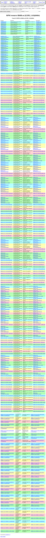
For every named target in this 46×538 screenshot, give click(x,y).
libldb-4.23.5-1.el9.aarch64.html (6, 231)
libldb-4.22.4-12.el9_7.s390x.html (7, 333)
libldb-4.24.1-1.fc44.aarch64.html (7, 82)
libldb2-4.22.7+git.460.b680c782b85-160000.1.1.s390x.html (7, 450)
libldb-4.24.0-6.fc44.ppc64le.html (7, 95)
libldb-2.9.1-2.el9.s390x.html (6, 380)
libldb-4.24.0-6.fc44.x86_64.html (6, 104)
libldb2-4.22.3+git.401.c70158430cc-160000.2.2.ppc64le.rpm (37, 499)
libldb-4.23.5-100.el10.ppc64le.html (5, 189)
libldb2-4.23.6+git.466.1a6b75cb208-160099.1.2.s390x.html (7, 421)
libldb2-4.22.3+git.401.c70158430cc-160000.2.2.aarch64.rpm (37, 496)
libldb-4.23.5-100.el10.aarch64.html (5, 185)
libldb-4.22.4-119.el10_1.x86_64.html (5, 293)
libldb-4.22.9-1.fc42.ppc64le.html (7, 280)
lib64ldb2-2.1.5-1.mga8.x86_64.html (4, 66)
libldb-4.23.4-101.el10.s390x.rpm (39, 251)
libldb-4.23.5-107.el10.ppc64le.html (5, 122)
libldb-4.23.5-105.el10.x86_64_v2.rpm (37, 160)
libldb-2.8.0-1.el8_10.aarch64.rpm (39, 395)
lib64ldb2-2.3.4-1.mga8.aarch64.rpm (37, 55)
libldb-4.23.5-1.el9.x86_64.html (6, 237)
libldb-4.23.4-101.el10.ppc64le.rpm (37, 245)
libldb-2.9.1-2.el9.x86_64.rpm (38, 382)
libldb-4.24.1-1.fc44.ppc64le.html (7, 84)
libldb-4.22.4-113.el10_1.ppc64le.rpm (37, 300)
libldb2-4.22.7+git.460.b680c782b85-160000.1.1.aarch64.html (7, 444)
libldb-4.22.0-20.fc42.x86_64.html (7, 353)
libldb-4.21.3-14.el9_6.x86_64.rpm (37, 373)
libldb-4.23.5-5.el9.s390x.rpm (38, 217)
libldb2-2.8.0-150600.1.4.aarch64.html (7, 508)
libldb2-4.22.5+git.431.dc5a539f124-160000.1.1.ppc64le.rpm (37, 486)
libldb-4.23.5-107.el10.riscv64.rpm (37, 127)
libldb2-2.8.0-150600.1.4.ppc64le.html (7, 511)
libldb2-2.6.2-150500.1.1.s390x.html (7, 527)
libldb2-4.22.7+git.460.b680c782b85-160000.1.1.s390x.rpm (37, 450)
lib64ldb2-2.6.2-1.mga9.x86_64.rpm (37, 43)
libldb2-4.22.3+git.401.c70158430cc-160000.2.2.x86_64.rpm (37, 505)
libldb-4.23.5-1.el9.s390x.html (6, 235)
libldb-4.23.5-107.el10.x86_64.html (4, 133)
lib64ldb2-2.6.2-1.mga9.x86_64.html (4, 43)
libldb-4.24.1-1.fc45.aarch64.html (7, 73)
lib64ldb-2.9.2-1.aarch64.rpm (38, 31)
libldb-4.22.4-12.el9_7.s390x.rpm (39, 333)
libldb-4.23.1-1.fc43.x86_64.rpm (39, 275)
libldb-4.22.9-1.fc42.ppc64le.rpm (39, 280)
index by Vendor (20, 2)
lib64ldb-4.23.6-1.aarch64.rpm (39, 22)
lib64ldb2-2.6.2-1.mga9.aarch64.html (4, 41)
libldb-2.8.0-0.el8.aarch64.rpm (38, 404)
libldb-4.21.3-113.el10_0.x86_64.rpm (37, 362)
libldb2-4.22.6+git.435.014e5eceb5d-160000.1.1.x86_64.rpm (37, 479)
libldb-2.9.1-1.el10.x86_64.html (6, 391)
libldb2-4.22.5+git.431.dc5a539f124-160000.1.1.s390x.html (7, 489)
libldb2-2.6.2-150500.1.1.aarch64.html (7, 521)
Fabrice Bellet (2, 536)
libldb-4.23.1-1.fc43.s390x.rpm (38, 273)
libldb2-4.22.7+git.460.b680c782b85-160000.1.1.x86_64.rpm (37, 454)
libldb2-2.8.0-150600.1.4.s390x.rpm (37, 514)
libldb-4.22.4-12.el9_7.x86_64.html (4, 336)
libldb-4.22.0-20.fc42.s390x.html (6, 351)
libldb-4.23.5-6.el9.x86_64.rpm (38, 211)
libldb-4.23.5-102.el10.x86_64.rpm (37, 178)
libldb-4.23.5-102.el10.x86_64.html (4, 178)
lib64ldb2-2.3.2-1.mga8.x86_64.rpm (37, 61)
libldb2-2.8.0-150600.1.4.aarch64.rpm (37, 508)
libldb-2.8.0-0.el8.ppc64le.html (6, 406)
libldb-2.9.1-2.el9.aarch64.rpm (38, 375)
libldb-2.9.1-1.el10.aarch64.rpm (38, 384)
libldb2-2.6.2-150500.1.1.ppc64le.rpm (37, 524)
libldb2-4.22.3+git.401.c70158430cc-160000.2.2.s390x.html (7, 502)
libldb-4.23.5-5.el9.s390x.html (6, 217)
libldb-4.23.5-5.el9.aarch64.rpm (38, 213)
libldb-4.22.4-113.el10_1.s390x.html (5, 302)
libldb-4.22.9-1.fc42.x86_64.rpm (39, 284)
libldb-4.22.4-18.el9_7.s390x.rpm (39, 324)
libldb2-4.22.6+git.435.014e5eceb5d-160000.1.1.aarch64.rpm (37, 470)
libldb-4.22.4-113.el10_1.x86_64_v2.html (6, 307)
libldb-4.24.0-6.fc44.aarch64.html (7, 91)
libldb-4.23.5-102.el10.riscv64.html (4, 171)
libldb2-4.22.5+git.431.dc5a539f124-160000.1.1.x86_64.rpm (37, 492)
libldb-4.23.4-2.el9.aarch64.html (6, 260)
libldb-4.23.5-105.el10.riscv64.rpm (37, 149)
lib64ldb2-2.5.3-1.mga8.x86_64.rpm (37, 48)
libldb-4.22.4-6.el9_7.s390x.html (6, 342)
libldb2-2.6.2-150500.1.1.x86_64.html (7, 531)
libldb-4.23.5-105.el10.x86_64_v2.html (5, 160)
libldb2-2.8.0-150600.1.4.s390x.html (7, 514)
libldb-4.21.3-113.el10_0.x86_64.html (5, 362)
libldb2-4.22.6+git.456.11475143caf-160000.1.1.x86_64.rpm (37, 467)
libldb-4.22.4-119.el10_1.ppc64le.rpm (37, 289)
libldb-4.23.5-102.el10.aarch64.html (5, 162)
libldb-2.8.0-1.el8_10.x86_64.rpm (39, 402)
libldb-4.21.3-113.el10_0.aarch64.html (5, 356)
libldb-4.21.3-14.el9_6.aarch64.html (5, 367)
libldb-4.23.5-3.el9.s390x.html (6, 226)
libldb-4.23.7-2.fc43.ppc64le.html (7, 111)
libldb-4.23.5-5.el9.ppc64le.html (6, 215)
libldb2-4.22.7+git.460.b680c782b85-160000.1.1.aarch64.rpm (37, 444)
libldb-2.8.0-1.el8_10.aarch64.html (7, 395)
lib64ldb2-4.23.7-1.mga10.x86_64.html (4, 39)
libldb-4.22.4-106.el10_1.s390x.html (5, 313)
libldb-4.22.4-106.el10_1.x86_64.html (5, 316)
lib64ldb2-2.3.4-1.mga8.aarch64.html (4, 55)
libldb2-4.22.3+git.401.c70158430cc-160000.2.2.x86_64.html (7, 505)
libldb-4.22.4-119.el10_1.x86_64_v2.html (6, 296)
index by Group (5, 2)
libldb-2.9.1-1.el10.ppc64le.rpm (38, 386)
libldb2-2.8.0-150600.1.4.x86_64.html (7, 518)
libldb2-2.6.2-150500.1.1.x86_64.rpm (37, 531)
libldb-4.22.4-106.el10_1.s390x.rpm (37, 313)
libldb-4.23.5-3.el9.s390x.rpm (38, 226)
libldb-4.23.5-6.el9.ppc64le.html (6, 206)
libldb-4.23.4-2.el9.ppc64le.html (6, 262)
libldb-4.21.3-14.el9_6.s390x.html (7, 371)
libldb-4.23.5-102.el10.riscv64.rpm (37, 171)
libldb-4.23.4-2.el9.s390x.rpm (38, 264)
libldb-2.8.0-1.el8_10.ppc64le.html (7, 397)
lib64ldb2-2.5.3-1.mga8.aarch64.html (4, 46)
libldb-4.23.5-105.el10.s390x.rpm (39, 151)
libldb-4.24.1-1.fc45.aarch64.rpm (39, 73)
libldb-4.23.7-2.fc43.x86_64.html (6, 115)
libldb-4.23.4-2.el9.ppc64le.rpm (38, 262)
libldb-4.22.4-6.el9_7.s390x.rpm (39, 342)
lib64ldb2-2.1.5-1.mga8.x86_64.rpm (37, 66)
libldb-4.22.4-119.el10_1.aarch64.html (5, 287)
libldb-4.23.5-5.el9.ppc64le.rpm (38, 215)
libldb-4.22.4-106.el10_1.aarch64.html (5, 309)
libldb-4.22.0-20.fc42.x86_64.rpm (39, 353)
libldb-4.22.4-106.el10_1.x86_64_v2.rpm (38, 318)
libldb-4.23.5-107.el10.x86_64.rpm (37, 133)
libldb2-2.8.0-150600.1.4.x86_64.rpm (37, 518)
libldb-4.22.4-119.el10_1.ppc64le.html (5, 289)
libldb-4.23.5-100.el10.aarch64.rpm (37, 185)
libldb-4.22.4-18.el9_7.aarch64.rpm (37, 320)
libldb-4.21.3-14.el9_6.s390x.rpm (39, 371)
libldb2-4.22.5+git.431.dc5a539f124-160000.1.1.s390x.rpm (37, 489)
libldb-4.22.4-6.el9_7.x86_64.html (7, 344)
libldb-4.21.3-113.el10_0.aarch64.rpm (37, 356)
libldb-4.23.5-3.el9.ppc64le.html (6, 224)
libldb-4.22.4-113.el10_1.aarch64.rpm (37, 298)
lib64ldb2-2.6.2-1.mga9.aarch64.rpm (37, 41)
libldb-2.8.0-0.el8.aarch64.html (6, 404)
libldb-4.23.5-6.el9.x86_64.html (6, 211)
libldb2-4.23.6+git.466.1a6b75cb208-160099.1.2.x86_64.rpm (37, 425)
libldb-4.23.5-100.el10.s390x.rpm (39, 193)
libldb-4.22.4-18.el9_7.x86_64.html (4, 327)
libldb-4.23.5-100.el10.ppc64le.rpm (37, 189)
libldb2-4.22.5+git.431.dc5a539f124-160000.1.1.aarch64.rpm (37, 483)
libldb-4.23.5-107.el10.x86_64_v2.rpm (37, 138)
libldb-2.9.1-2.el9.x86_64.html (6, 382)
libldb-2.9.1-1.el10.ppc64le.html (6, 386)
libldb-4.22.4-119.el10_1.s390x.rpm (37, 291)
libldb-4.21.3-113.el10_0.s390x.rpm (37, 360)
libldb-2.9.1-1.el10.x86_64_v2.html (5, 393)
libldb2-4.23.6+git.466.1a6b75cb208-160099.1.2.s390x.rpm (37, 421)
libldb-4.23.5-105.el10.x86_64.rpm (37, 156)
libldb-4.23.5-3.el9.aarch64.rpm (38, 222)
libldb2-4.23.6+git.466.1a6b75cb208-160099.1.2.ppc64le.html (7, 418)
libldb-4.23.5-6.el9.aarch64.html (6, 204)
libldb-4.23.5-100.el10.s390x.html (7, 193)
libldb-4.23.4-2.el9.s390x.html (6, 264)
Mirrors (40, 2)
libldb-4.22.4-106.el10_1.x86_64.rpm (37, 316)
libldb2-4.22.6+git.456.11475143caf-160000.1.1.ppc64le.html (7, 460)
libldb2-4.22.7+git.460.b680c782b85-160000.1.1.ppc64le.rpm (37, 447)
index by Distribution (12, 2)
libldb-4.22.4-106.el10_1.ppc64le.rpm (37, 311)
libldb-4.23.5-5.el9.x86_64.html (6, 220)
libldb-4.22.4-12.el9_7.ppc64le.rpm (37, 331)
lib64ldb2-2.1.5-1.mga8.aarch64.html (4, 63)
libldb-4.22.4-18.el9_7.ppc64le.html (5, 322)
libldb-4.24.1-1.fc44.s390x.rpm (38, 86)
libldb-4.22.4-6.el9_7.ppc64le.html (7, 340)
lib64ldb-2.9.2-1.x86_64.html (3, 33)
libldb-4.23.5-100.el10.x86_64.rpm (37, 198)
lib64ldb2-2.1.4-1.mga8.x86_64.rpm (37, 70)
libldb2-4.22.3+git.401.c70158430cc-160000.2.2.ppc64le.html (7, 499)
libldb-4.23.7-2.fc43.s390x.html (6, 113)
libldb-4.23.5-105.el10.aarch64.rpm (37, 140)
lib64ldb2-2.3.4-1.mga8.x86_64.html (4, 57)
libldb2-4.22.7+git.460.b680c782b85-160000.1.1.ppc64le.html (7, 447)
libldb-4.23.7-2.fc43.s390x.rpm (38, 113)
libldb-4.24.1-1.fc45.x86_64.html (6, 80)
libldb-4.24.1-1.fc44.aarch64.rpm (39, 82)
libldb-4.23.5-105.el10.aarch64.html (5, 140)
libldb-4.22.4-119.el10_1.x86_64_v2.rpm (38, 296)
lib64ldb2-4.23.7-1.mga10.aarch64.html (5, 37)
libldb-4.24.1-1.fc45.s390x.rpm (38, 77)
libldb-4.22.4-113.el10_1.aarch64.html (5, 298)
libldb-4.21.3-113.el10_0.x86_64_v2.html (6, 365)
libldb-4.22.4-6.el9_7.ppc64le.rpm (39, 340)
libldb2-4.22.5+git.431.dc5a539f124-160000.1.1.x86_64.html (7, 492)
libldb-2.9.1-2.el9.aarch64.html (6, 375)
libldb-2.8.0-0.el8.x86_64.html (6, 411)
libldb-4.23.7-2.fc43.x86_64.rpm (39, 115)
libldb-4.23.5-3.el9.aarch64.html (6, 222)
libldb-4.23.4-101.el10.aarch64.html (5, 240)
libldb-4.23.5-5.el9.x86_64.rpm (38, 220)
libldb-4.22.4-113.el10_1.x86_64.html (5, 305)
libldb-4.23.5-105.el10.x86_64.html (4, 156)
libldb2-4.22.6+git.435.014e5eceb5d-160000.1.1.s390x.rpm (37, 476)
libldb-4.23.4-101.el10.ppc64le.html (5, 245)
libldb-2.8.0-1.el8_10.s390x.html (6, 400)
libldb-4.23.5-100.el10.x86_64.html (4, 198)
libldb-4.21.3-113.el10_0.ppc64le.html (5, 358)
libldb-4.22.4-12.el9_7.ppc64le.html (5, 331)
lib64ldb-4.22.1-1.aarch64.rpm (39, 27)
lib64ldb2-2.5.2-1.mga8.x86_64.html (4, 52)
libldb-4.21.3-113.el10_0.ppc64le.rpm (37, 358)
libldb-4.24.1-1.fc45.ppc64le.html (7, 75)
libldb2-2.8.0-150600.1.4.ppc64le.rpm (37, 511)
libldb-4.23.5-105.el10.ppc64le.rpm (37, 145)
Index (2, 2)
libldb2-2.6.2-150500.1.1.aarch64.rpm (37, 521)
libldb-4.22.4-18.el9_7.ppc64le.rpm (37, 322)
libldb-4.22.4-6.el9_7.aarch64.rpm (39, 337)
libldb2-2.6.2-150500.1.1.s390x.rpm (37, 527)
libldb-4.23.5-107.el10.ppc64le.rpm (37, 122)
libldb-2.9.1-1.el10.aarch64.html (6, 384)
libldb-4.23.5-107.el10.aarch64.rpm (37, 118)
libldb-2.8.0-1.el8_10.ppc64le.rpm (39, 397)
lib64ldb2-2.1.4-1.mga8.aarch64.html (4, 68)
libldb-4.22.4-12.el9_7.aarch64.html (5, 329)
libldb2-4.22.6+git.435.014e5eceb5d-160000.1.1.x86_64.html (7, 479)
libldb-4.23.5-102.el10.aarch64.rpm (37, 162)
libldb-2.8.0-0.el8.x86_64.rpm (38, 411)
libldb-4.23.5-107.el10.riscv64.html (4, 127)
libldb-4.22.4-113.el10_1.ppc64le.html (5, 300)
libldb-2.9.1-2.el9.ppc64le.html (6, 377)
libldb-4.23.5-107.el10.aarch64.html (5, 118)
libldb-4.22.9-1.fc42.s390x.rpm (38, 282)
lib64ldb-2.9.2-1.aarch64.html (3, 31)
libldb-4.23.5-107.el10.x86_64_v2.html (5, 138)
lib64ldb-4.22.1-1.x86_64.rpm (39, 29)
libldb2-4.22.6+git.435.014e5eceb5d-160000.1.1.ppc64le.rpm (37, 473)
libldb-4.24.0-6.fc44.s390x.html (6, 100)
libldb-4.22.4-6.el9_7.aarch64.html (7, 337)
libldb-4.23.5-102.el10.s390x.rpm (39, 173)
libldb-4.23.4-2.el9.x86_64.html (6, 266)
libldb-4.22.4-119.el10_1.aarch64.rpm (37, 287)
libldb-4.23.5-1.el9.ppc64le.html (6, 233)
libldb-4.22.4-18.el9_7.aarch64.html (5, 320)
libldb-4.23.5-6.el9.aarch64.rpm (38, 204)
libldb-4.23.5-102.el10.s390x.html (7, 173)
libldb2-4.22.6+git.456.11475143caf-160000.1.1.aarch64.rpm (37, 457)
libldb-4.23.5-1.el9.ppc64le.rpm (38, 233)
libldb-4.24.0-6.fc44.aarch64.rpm (39, 91)
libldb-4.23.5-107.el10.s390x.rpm (39, 131)
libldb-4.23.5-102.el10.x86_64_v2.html (5, 182)
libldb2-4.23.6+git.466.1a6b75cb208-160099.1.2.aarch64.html (7, 415)
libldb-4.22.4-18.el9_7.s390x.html (7, 324)
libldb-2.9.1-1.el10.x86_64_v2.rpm (37, 393)
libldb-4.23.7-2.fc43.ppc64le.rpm (39, 111)
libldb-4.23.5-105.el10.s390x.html (7, 151)
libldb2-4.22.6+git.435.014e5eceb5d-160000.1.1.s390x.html (7, 476)
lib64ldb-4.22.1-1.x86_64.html (3, 29)
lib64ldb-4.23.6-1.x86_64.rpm (39, 25)
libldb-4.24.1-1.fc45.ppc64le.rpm (39, 75)
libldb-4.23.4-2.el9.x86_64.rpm (38, 266)
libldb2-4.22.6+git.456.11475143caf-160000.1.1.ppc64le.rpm (37, 460)
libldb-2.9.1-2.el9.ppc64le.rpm (38, 377)
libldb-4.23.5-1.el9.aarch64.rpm (38, 231)
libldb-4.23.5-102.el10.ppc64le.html (5, 167)
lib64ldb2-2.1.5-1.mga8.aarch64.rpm (37, 63)
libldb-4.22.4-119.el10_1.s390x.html (5, 291)
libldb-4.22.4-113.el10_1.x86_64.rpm (37, 305)
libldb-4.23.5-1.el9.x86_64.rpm (38, 237)
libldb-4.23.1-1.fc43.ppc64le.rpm (39, 271)
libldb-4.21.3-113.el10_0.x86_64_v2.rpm (38, 365)
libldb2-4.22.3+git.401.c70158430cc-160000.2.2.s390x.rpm (37, 502)
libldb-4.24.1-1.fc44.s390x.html (6, 86)
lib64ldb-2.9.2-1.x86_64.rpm (38, 33)
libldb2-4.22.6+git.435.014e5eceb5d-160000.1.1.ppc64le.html (7, 473)
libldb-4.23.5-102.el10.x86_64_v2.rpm (37, 182)
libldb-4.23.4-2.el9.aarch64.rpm (38, 260)
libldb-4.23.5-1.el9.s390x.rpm (38, 235)
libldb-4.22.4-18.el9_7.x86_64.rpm (37, 327)
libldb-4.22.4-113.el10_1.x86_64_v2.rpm (38, 307)
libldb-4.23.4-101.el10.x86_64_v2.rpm (37, 258)
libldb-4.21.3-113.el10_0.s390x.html (5, 360)
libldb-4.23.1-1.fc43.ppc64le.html (7, 271)
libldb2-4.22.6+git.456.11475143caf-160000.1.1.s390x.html (7, 463)
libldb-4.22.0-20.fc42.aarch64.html (7, 346)
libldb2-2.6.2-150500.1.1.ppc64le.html (7, 524)
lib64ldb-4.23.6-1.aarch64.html (3, 22)
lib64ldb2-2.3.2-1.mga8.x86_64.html (4, 61)
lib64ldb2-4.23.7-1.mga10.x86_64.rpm (37, 39)
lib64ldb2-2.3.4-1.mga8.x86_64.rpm (37, 57)
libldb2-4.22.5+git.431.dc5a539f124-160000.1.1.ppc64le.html (7, 486)
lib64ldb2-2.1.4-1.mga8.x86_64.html (4, 70)
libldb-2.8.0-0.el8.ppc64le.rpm (38, 406)
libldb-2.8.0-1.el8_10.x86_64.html (7, 402)
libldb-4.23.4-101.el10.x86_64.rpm (37, 253)
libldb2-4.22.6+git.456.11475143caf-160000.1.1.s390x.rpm (37, 463)
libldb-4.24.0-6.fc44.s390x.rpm (38, 100)
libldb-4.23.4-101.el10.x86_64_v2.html (5, 258)
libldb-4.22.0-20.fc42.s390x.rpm (39, 351)
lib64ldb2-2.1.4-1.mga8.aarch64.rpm (37, 68)
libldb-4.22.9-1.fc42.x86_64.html (6, 284)
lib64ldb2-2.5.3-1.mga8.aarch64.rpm (37, 46)
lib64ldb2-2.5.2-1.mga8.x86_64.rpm (37, 52)
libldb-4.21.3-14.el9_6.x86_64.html (4, 373)
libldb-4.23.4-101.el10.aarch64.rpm (37, 240)
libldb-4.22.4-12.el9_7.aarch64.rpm (37, 329)
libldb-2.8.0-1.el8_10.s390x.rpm (39, 400)
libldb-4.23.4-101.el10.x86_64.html (4, 253)
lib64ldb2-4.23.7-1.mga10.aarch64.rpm (38, 37)
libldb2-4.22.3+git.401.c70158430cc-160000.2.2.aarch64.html (7, 496)
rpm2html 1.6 (7, 534)
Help (44, 2)
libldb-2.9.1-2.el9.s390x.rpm (38, 380)
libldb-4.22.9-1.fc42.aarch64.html (7, 277)
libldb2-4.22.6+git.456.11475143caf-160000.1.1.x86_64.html (7, 467)
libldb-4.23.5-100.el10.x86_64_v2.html (5, 202)
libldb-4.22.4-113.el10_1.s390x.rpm (37, 302)
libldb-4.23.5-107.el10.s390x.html (7, 131)
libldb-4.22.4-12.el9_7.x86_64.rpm (37, 336)
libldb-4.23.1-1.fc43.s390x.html (6, 273)
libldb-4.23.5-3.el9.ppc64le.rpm (38, 224)
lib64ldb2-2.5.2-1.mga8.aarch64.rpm (37, 50)
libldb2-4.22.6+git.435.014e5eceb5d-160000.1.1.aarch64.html (7, 470)
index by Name (34, 2)
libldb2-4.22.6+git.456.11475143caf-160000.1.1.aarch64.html (7, 457)
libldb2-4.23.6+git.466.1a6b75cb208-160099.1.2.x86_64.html (7, 425)
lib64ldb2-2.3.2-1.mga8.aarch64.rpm (37, 59)
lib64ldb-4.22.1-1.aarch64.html (3, 27)
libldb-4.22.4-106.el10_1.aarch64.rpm (37, 309)
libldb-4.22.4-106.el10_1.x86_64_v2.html (6, 318)
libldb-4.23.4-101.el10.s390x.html (7, 251)
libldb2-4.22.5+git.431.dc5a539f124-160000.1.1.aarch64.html (7, 483)
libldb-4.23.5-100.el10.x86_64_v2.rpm (37, 202)
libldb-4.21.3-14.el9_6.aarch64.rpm (37, 367)
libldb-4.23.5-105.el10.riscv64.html (4, 149)
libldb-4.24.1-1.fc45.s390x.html (6, 77)
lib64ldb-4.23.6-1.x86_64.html (3, 25)
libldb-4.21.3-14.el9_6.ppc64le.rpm (37, 369)
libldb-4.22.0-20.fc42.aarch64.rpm (39, 346)
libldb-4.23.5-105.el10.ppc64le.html (5, 145)
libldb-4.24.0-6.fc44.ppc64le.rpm (39, 95)
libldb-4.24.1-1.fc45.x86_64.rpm (39, 80)
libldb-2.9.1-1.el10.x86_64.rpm (38, 391)
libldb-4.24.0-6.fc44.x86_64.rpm (39, 104)
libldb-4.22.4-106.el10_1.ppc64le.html (5, 311)
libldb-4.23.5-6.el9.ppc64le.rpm (38, 206)
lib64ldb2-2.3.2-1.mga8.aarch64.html (4, 59)
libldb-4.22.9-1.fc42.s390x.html (6, 282)
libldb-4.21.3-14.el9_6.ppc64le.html (5, 369)
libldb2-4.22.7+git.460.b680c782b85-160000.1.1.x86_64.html (7, 454)
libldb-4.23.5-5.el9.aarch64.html (6, 213)
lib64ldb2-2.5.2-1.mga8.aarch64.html (4, 50)
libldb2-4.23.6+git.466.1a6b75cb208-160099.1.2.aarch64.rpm (37, 415)
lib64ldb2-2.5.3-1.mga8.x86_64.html (4, 48)
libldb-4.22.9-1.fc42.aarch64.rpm (39, 277)
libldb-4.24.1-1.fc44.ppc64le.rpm (39, 84)
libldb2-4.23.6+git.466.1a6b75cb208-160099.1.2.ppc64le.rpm (37, 418)
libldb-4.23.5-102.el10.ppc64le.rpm (37, 167)
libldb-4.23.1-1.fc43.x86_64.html (6, 275)
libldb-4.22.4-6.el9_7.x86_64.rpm (39, 344)
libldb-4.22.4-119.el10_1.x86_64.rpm (37, 293)
